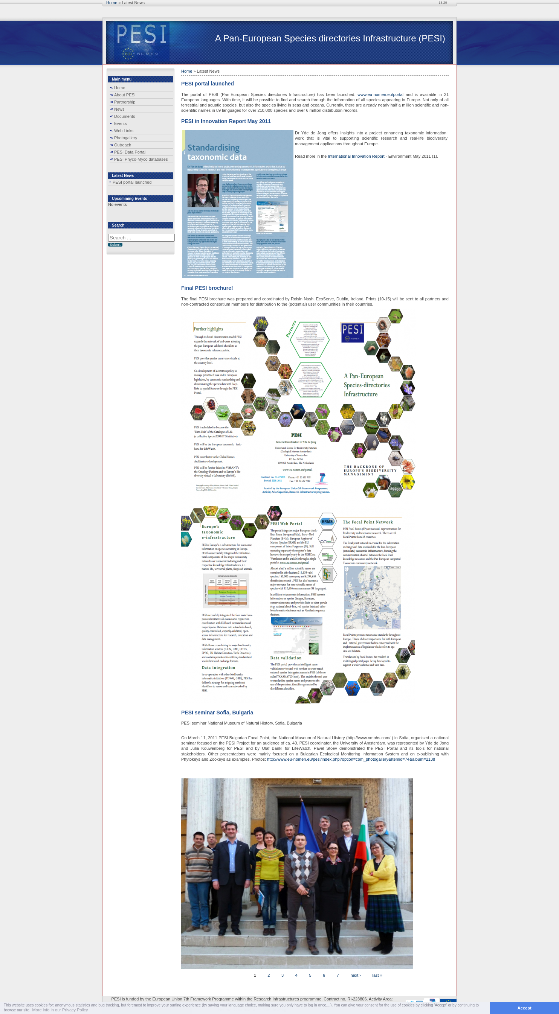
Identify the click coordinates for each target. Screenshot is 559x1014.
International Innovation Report (356, 156)
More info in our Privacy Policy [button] (60, 1010)
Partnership (124, 102)
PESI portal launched (132, 182)
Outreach (122, 145)
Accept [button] (525, 1008)
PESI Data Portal (129, 152)
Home (111, 2)
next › (355, 975)
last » (377, 975)
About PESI (125, 95)
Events (120, 123)
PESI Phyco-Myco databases (141, 159)
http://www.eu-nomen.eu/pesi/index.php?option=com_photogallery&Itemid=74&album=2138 (351, 759)
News (119, 109)
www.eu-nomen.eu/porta (379, 94)
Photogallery (125, 138)
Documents (124, 116)
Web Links (123, 130)
